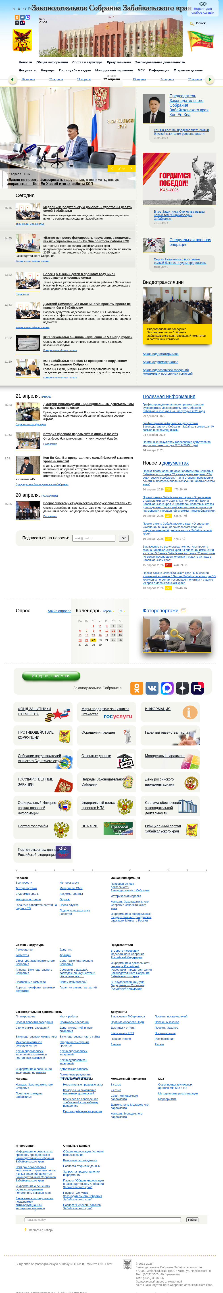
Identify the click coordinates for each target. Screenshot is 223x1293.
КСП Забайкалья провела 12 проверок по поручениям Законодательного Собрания (85, 362)
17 (106, 635)
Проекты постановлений (171, 1016)
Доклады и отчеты (123, 1027)
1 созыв (116, 1084)
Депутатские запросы (74, 1069)
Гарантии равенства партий (167, 732)
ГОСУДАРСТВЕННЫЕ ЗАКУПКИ (35, 781)
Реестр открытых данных (80, 1160)
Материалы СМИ (71, 888)
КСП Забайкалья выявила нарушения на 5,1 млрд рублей (87, 337)
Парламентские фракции (31, 424)
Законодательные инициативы (36, 1036)
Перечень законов (167, 1022)
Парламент (22, 294)
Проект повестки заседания (34, 1022)
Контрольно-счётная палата (32, 260)
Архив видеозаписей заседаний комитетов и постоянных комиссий (31, 1054)
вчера (45, 396)
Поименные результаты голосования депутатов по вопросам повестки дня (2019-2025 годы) (176, 443)
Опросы (65, 899)
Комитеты (22, 955)
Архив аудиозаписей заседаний (73, 1061)
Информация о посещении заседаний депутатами (34, 1070)
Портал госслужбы (33, 826)
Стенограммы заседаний (32, 1027)
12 (120, 630)
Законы (116, 1044)
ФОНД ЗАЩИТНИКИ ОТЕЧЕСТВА (34, 711)
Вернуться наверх (41, 1230)
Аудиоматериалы (71, 893)
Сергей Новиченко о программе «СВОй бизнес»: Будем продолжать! (180, 261)
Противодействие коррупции (82, 1111)
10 (106, 630)
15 (93, 635)
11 (113, 630)
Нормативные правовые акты (83, 1084)
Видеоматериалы (27, 893)
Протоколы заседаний (74, 1022)
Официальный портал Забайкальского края (163, 828)
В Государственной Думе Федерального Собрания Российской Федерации (127, 985)
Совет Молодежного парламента (124, 1097)
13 (80, 635)
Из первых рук (69, 882)
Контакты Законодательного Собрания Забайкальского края (130, 905)
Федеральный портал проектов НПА (98, 805)
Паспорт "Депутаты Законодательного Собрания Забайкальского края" (82, 1196)
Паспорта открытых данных (81, 1166)
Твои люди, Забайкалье (30, 223)
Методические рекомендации (178, 1093)
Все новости (24, 882)
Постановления (165, 1033)
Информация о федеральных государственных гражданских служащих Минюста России (131, 917)
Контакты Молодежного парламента (126, 1115)
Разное (159, 1044)
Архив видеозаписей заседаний (74, 1052)
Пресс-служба (69, 905)
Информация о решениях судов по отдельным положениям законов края (33, 1189)
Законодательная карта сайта (80, 1036)
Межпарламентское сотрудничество (29, 1043)
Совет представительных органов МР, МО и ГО (175, 1086)
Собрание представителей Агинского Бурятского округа (40, 758)
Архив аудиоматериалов (160, 362)
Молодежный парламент (165, 756)
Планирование (25, 1016)
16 (100, 635)
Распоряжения (164, 1038)
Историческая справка (126, 896)
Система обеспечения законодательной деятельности (163, 808)
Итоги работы (69, 1016)
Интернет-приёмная (51, 675)
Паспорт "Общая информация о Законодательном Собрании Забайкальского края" (83, 1184)
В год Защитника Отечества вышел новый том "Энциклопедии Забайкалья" (179, 215)
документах (175, 463)
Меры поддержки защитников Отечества (105, 711)
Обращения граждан (98, 732)
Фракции (65, 955)
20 (80, 640)
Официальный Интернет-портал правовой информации (38, 808)
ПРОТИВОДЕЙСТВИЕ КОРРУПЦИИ (36, 735)
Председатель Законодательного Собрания (42, 484)
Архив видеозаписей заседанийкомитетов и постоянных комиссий (168, 371)
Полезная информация (169, 396)
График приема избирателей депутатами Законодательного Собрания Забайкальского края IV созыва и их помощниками (178, 426)
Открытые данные (96, 756)
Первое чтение (121, 1038)
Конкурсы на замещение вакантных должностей (79, 1091)
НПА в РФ (89, 826)
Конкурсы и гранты (28, 899)
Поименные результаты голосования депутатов (75, 1076)
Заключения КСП (122, 1033)
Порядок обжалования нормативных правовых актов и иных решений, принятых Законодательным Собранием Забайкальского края (36, 1173)
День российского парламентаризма (159, 781)
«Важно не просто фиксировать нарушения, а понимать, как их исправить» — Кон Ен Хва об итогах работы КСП (87, 239)
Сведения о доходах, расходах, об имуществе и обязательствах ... (77, 973)
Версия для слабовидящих (203, 10)
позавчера (49, 495)
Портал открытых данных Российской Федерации (38, 852)
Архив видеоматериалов (160, 354)
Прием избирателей (73, 982)
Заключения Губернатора (128, 1016)
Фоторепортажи (160, 610)
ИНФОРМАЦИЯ (158, 709)
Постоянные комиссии (31, 982)
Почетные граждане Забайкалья (29, 1095)
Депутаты (66, 949)
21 (86, 640)
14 (86, 635)
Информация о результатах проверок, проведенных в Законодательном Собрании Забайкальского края (35, 1156)
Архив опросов (59, 611)
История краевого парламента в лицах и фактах (80, 434)
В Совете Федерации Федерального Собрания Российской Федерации (127, 954)
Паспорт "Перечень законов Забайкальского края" (82, 1206)
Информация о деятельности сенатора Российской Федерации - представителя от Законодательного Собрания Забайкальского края (131, 969)
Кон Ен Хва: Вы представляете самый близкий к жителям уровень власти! (181, 131)
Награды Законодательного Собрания (103, 781)
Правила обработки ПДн (127, 1022)
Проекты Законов (166, 1027)
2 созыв (116, 1090)
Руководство (24, 949)
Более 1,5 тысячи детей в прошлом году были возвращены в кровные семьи (79, 275)
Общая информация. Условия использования (83, 1153)
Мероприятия (167, 1099)
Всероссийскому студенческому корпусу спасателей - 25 (87, 503)
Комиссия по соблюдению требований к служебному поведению (80, 1102)
